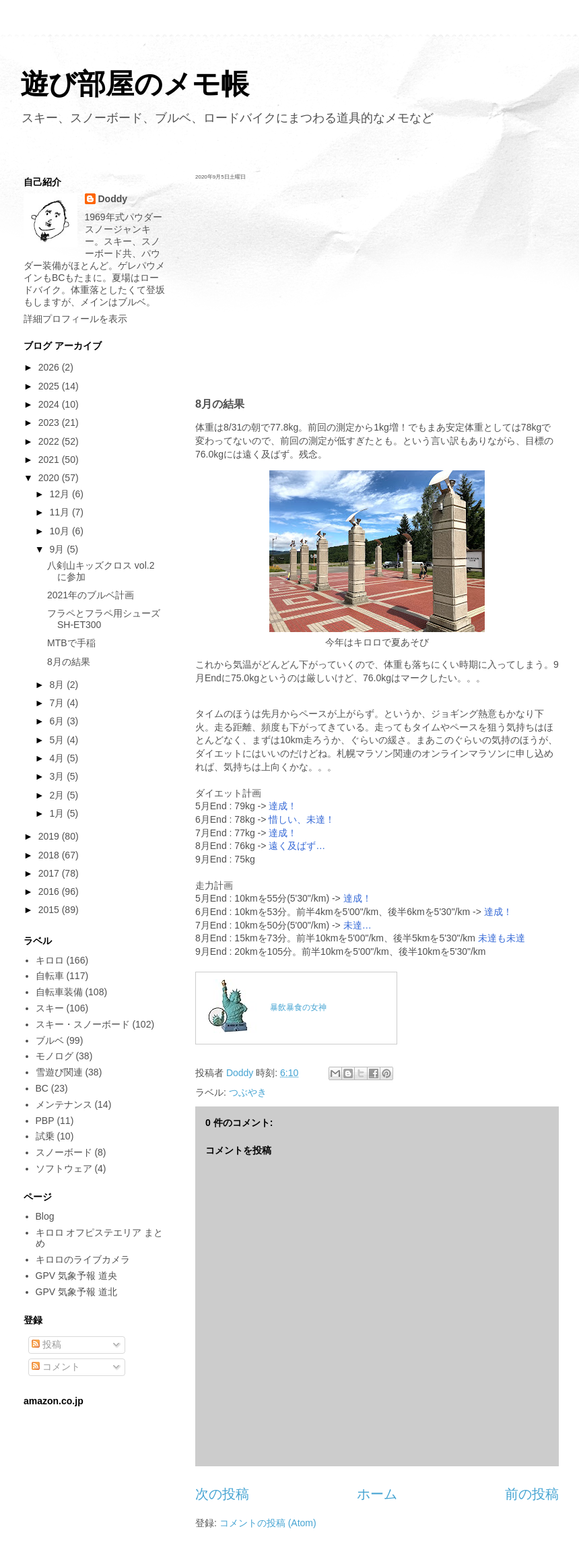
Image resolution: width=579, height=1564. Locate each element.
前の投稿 (532, 1494)
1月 (58, 813)
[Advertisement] (377, 288)
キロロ (50, 960)
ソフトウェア (64, 1168)
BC (42, 1088)
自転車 (50, 975)
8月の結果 (68, 661)
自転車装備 (59, 992)
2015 (50, 909)
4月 (58, 758)
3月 (58, 776)
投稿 (46, 1344)
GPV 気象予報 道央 (76, 1275)
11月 (60, 512)
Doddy (113, 198)
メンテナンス (64, 1104)
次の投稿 (222, 1494)
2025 (50, 386)
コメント (56, 1366)
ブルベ (50, 1040)
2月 (58, 795)
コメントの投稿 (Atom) (267, 1523)
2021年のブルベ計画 (90, 595)
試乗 (45, 1136)
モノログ (54, 1056)
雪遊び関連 (59, 1072)
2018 (50, 855)
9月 (58, 549)
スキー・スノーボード (83, 1024)
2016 (50, 891)
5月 (58, 739)
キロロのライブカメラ (83, 1259)
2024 (50, 404)
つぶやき (248, 1092)
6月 (58, 721)
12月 (60, 494)
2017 (50, 873)
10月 (60, 531)
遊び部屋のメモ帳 (134, 84)
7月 (58, 702)
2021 (50, 459)
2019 (50, 836)
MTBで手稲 (71, 642)
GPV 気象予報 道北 (76, 1291)
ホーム (377, 1494)
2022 (50, 441)
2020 (50, 477)
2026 (50, 367)
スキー (50, 1008)
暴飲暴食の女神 (298, 1007)
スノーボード (64, 1152)
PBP (45, 1120)
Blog (45, 1216)
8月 (58, 684)
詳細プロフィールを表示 (75, 318)
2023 (50, 422)
